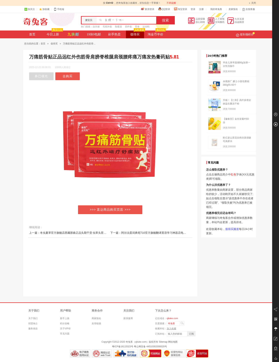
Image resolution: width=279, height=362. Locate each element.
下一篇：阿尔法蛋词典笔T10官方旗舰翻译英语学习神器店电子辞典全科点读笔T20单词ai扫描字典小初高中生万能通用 (181, 232)
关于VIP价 (65, 328)
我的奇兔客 (216, 9)
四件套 (128, 26)
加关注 (29, 9)
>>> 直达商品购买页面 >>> (110, 209)
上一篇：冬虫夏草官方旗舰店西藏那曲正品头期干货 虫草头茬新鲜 (69, 232)
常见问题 (64, 333)
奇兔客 (35, 22)
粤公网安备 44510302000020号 (150, 346)
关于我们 (33, 318)
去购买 (68, 76)
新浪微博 (128, 318)
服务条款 (33, 328)
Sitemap (163, 341)
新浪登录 (147, 9)
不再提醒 (171, 3)
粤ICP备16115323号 (122, 346)
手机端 (59, 9)
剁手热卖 (114, 34)
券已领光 (41, 76)
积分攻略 (64, 323)
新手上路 (64, 318)
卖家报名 (233, 9)
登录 (193, 9)
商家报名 (96, 318)
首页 (32, 34)
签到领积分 (245, 34)
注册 (201, 9)
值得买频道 (232, 229)
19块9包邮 (94, 34)
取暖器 (118, 26)
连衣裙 (96, 26)
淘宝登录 (180, 9)
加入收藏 (171, 328)
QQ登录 (164, 9)
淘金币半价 (156, 33)
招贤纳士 (33, 323)
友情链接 (96, 323)
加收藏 (45, 9)
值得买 (137, 33)
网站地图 (173, 341)
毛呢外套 (107, 26)
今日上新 (54, 33)
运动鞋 (146, 26)
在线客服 (248, 9)
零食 (137, 26)
